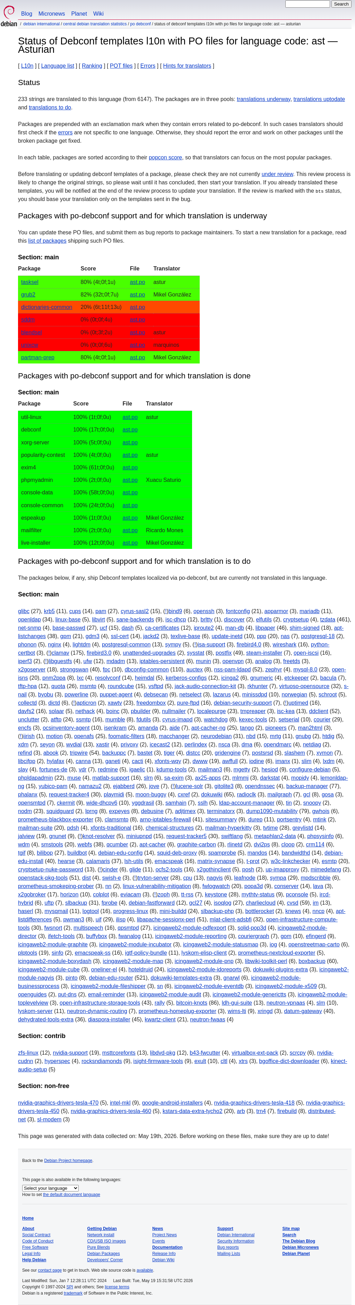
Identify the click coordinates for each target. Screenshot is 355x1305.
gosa (328, 794)
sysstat (195, 653)
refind (25, 753)
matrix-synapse (216, 861)
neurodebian (216, 736)
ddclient (318, 711)
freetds (291, 661)
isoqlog (223, 903)
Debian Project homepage (68, 1160)
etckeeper (296, 678)
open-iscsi (306, 653)
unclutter (28, 719)
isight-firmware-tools (158, 1061)
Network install (100, 1234)
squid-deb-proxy (177, 853)
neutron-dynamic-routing (97, 1011)
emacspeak (169, 861)
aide (175, 728)
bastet (145, 753)
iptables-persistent (161, 661)
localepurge (211, 711)
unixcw (29, 345)
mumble (115, 719)
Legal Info (31, 1253)
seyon (47, 744)
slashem (294, 753)
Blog (26, 14)
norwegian (294, 694)
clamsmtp (116, 819)
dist (86, 878)
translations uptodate (319, 99)
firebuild (287, 1111)
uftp (49, 903)
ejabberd (124, 786)
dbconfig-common (147, 669)
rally (160, 1003)
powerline (76, 694)
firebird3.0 (99, 653)
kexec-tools (253, 719)
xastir (102, 744)
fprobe (109, 903)
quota (58, 686)
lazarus (222, 694)
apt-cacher (152, 844)
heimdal (144, 678)
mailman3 (210, 769)
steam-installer (264, 653)
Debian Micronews (300, 1247)
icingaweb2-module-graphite (53, 944)
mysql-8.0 (305, 669)
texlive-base (185, 636)
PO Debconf (140, 24)
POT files (121, 66)
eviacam (130, 894)
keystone (216, 894)
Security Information (235, 1241)
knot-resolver (99, 836)
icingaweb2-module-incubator (135, 944)
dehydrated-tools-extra (45, 1019)
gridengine (228, 753)
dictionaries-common (46, 307)
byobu (45, 694)
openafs (84, 736)
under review (277, 174)
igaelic (137, 769)
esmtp (329, 861)
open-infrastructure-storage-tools (100, 1003)
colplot (101, 894)
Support (225, 1228)
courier (322, 719)
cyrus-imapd (177, 719)
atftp (56, 719)
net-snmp (29, 628)
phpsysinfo (320, 836)
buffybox (96, 936)
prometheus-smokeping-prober (56, 886)
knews (293, 911)
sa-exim (174, 778)
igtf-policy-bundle (146, 953)
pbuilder (140, 711)
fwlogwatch (216, 886)
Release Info (163, 1253)
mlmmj (240, 778)
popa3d (253, 886)
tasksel (29, 282)
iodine (256, 761)
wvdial (73, 744)
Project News (164, 1234)
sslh (202, 803)
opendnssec (260, 786)
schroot (328, 694)
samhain (175, 803)
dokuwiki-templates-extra (181, 978)
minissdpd (254, 694)
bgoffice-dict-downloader (289, 1061)
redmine (108, 769)
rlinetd (235, 844)
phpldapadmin (35, 778)
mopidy (300, 778)
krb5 (49, 611)
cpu (187, 878)
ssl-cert (120, 636)
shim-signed (305, 628)
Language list (57, 66)
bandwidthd (296, 853)
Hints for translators (187, 66)
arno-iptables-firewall (165, 819)
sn (160, 986)
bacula (328, 678)
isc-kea (286, 711)
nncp (318, 911)
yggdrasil (143, 803)
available (145, 1270)
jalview (26, 836)
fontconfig (238, 611)
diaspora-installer (109, 1019)
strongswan (74, 669)
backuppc (114, 753)
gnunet (57, 836)
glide (135, 869)
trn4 (261, 1111)
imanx (282, 761)
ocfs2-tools (169, 869)
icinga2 (230, 678)
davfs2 (26, 711)
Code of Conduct (37, 1241)
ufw (88, 661)
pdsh (73, 828)
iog (273, 944)
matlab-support (110, 778)
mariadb (310, 611)
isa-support (211, 644)
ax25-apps (208, 778)
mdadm (115, 661)
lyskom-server (35, 1011)
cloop (287, 844)
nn (108, 886)
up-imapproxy (282, 869)
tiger (169, 753)
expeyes (119, 811)
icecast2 (160, 744)
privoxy (129, 744)
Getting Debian (102, 1228)
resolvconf (107, 678)
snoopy (312, 803)
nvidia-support (70, 1053)
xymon (325, 753)
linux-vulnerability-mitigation (157, 886)
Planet (79, 14)
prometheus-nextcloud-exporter (276, 953)
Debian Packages (103, 1253)
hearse (66, 861)
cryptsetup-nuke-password (50, 869)
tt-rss (187, 894)
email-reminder (106, 994)
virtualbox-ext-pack (255, 1053)
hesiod (269, 769)
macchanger (174, 736)
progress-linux (130, 911)
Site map (291, 1228)
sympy (173, 644)
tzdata (327, 619)
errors (65, 132)
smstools (52, 844)
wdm (24, 844)
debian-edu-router (111, 978)
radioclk (246, 794)
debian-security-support (243, 703)
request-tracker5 (186, 836)
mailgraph (279, 794)
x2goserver (31, 669)
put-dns (67, 994)
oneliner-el (104, 969)
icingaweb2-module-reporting (190, 936)
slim (306, 761)
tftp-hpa (27, 686)
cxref (184, 794)
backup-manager (307, 786)
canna (83, 761)
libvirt (98, 619)
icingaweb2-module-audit (170, 994)
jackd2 (151, 636)
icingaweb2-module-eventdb (209, 986)
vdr (82, 769)
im (316, 903)
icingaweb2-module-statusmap (220, 944)
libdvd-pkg (162, 1053)
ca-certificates (162, 628)
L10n (27, 66)
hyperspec (57, 1061)
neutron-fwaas (207, 1019)
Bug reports (228, 1247)
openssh (204, 611)
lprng (91, 811)
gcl (306, 794)
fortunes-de (53, 769)
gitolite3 (224, 786)
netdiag (312, 744)
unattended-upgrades (149, 653)
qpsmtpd (128, 928)
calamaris (98, 861)
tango (247, 728)
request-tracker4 (69, 794)
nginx (54, 644)
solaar (56, 711)
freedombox (151, 703)
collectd (27, 703)
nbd (251, 736)
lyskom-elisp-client (204, 953)
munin (203, 661)
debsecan (156, 694)
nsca (224, 744)
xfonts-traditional (110, 828)
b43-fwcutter (205, 1053)
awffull (230, 761)
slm (321, 1003)
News (157, 1228)
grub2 (28, 295)
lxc (80, 678)
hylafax (55, 761)
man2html (310, 728)
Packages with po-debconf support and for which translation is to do (134, 561)
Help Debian (34, 1259)
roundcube (121, 686)
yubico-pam (53, 786)
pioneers (275, 728)
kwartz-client (160, 1019)
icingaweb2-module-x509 (286, 986)
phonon (27, 644)
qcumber (117, 844)
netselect (190, 694)
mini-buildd (172, 911)
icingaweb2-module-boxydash (55, 961)
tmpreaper (253, 711)
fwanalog (130, 936)
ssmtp (83, 719)
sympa (278, 878)
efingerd (316, 936)
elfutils (264, 619)
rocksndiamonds (101, 1061)
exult (200, 1061)
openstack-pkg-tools (43, 878)
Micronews (51, 14)
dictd (54, 703)
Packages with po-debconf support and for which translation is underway (142, 215)
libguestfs (60, 661)
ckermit (66, 803)
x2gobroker (32, 894)
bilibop (45, 853)
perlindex (195, 744)
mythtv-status (258, 894)
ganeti (113, 761)
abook (51, 753)
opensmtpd (31, 803)
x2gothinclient (214, 869)
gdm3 (92, 636)
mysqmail (56, 911)
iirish (29, 736)
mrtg (275, 736)
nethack (85, 711)
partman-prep (37, 357)
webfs (85, 844)
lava (318, 886)
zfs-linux (28, 1053)
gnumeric (261, 678)
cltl (223, 1061)
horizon (69, 894)
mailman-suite (35, 828)
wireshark (284, 644)
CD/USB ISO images (106, 1241)
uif (99, 919)
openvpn (233, 661)
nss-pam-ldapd (232, 669)
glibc (23, 611)
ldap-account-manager (247, 803)
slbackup (76, 903)
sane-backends (135, 619)
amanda (148, 728)
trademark (73, 1293)
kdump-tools (171, 769)
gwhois (320, 811)
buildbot (77, 853)
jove (154, 786)
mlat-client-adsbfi (231, 919)
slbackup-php (217, 911)
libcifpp (26, 761)
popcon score (165, 157)
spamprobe (222, 853)
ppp (261, 636)
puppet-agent (116, 694)
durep (255, 819)
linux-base (68, 619)
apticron (86, 703)
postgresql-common (126, 644)
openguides (32, 994)
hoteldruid (140, 969)
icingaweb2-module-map (133, 961)
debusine (152, 811)
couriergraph (253, 936)
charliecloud (260, 903)
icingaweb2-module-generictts (249, 994)
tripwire (79, 753)
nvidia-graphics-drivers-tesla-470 (58, 1103)
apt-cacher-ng (208, 728)
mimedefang (326, 869)
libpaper (265, 628)
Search (289, 1234)
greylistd (302, 828)
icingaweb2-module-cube (49, 969)
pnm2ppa (54, 678)
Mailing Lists (228, 1253)
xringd (265, 1011)
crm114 (315, 844)
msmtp (88, 686)
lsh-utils (133, 861)
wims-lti (237, 1011)
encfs (24, 728)
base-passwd (69, 628)
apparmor (276, 611)
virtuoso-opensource (304, 686)
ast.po (137, 282)
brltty (206, 619)
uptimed (298, 703)
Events (158, 1241)
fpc (106, 669)
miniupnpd (139, 836)
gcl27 (195, 903)
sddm (28, 320)
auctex (195, 669)
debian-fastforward (152, 903)
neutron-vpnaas (286, 1003)
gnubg (303, 736)
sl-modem (49, 1119)
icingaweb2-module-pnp (204, 961)
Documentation (167, 1247)
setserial (288, 719)
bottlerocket (259, 911)
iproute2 (204, 628)
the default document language (71, 1194)
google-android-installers (172, 1103)
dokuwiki (211, 794)
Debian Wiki (163, 1259)
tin (289, 803)
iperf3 (25, 661)
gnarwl (231, 978)
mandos (257, 853)
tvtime (270, 828)
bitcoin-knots (191, 1003)
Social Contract (36, 1234)
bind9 (175, 611)
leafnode (244, 878)
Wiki (98, 14)
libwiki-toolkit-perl (266, 961)
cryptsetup (296, 619)
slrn (148, 778)
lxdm (329, 761)
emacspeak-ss (93, 953)
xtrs (243, 1061)
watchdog (216, 719)
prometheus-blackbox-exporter (55, 819)
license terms (117, 1287)
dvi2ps (262, 844)
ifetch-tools (61, 936)
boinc (112, 711)
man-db (234, 628)
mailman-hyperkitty (228, 828)
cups (75, 611)
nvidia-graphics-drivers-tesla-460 (111, 1111)
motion (54, 736)
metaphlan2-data (275, 836)
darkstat (270, 778)
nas (285, 636)
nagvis (215, 878)
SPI (70, 1287)
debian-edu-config (120, 853)
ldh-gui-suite (237, 1003)
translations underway (263, 99)
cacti (137, 761)
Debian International (41, 24)
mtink (319, 819)
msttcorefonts (119, 1053)
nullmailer (173, 711)
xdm (23, 744)
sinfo (57, 953)
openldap (29, 619)
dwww (200, 761)
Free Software (35, 1247)
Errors (148, 66)
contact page (50, 1270)
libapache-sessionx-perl (166, 919)
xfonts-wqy (168, 761)
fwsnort (53, 928)
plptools (27, 953)
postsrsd (262, 753)
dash (128, 628)
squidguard (60, 811)
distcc (193, 753)
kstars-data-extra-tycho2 (193, 1111)
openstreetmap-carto (314, 944)
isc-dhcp (175, 619)
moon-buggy (151, 794)
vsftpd (155, 686)
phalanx (27, 794)
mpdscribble (315, 878)
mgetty (242, 769)
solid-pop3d (251, 928)
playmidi (114, 794)
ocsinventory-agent (66, 728)
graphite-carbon (196, 844)
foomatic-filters (127, 736)
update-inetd (226, 636)
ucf (103, 628)
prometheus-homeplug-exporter (177, 1011)
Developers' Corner (105, 1259)
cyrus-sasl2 (135, 611)
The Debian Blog (298, 1241)
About (28, 1228)
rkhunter (258, 686)
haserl (25, 911)
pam (100, 611)
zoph (164, 894)
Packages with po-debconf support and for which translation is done (134, 375)
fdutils (143, 719)
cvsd (292, 903)
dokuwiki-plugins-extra (280, 969)
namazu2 (90, 786)
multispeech (88, 928)
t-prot (252, 861)
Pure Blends (98, 1247)
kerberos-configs (186, 678)
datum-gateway (303, 1011)
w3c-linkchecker (290, 861)
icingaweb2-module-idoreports (204, 969)
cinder (110, 869)
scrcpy (297, 1053)
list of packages (47, 241)
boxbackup (311, 961)
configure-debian (310, 769)
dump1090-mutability (272, 811)
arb (241, 1111)
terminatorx (221, 811)
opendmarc (278, 744)
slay (23, 769)
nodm (25, 811)
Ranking (92, 66)
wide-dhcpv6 (102, 803)
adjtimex (185, 811)
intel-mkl (120, 1103)
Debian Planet (296, 1253)
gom (285, 936)
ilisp (121, 919)
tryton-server (153, 878)
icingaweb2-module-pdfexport (189, 928)
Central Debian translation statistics (95, 24)
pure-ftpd (188, 703)
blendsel (31, 332)
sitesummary (221, 819)
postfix (224, 653)
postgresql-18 (318, 636)
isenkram (115, 728)
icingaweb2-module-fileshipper (108, 986)
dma (247, 744)
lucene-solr (189, 786)
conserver (286, 886)
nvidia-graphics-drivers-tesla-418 (254, 1103)
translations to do (50, 107)
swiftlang (232, 836)
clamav (60, 653)
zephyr (273, 669)
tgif (21, 853)
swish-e (111, 878)
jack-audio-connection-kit (205, 686)
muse (74, 778)
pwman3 (73, 919)
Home (28, 1218)
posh (248, 869)
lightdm (81, 644)
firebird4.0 (248, 644)
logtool (91, 911)
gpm (65, 636)
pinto (72, 978)
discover (234, 619)
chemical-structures (170, 828)
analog (263, 661)
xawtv (115, 703)
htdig (328, 736)
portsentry (289, 819)
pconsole (297, 894)
